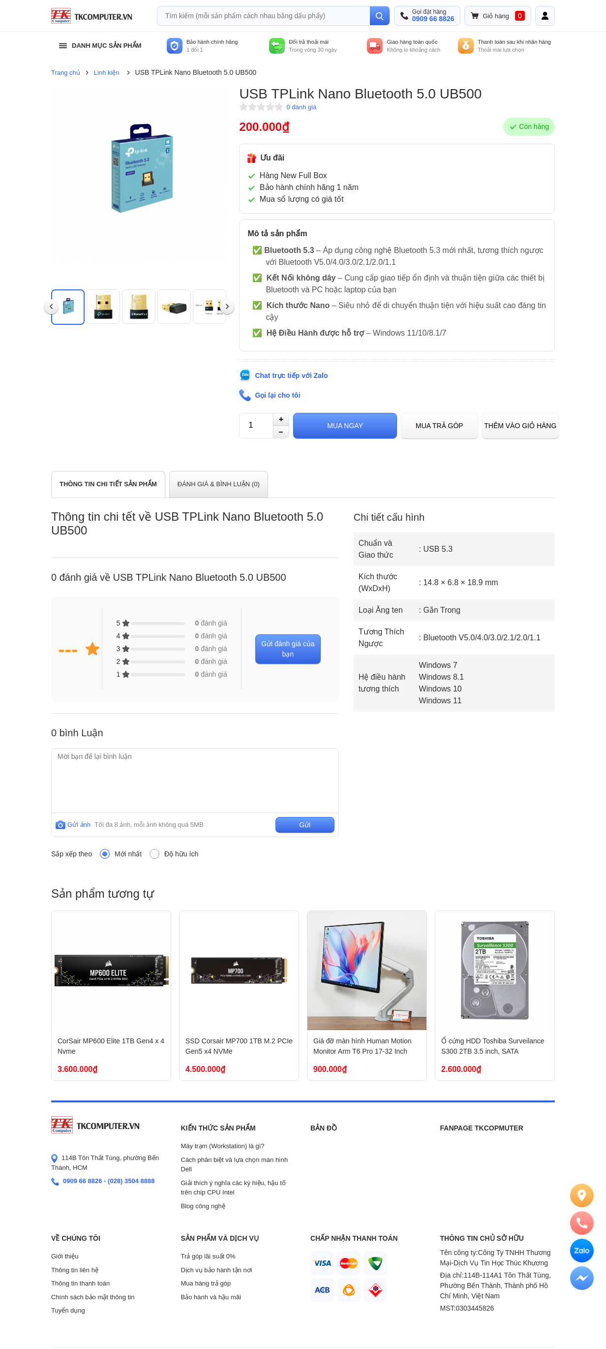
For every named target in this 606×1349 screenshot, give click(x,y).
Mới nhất (128, 854)
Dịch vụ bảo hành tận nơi (216, 1270)
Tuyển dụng (68, 1310)
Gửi (304, 825)
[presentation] (51, 307)
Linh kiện (107, 72)
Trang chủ (65, 72)
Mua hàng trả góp (206, 1283)
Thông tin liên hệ (74, 1270)
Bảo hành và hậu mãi (211, 1297)
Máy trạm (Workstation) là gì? (223, 1146)
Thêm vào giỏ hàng (520, 426)
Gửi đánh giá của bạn (287, 649)
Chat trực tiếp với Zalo (291, 375)
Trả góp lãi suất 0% (208, 1256)
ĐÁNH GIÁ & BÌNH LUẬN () (219, 484)
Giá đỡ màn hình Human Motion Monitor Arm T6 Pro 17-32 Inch (362, 1046)
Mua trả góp (439, 426)
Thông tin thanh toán (80, 1283)
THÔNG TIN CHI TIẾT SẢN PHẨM (108, 484)
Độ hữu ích (181, 854)
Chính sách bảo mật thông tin (92, 1297)
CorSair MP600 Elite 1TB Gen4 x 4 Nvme (111, 1046)
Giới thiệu (64, 1256)
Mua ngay (345, 426)
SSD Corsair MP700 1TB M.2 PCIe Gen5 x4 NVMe (239, 1046)
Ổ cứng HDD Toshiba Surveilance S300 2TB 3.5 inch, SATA (493, 1046)
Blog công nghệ (203, 1206)
